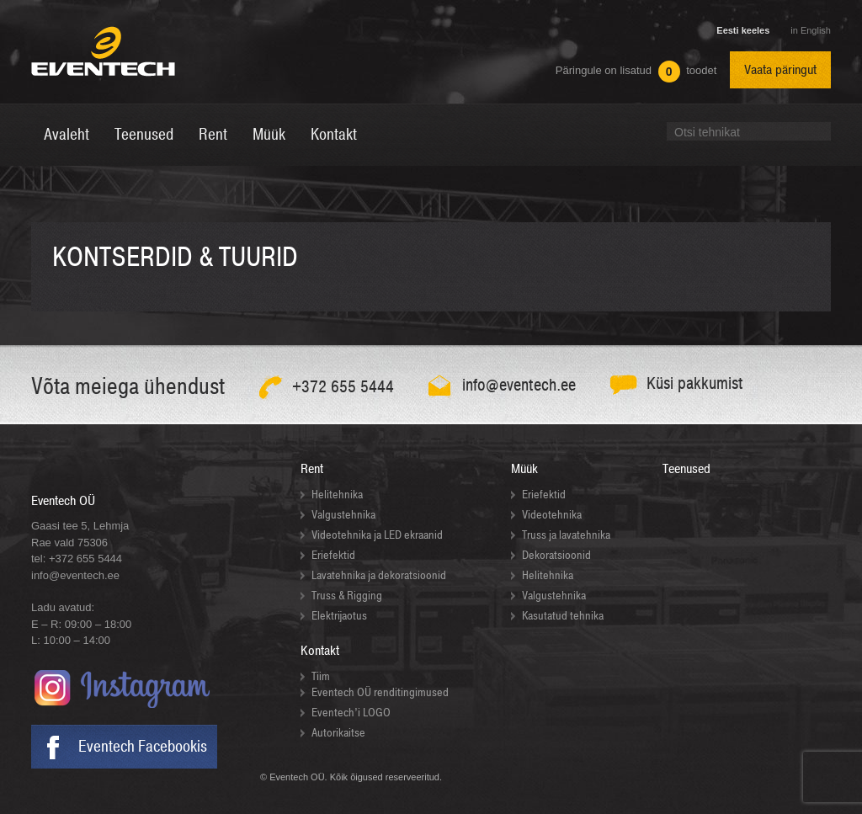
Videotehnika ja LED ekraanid (377, 535)
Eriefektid (333, 555)
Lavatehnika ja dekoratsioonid (378, 575)
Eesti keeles (742, 30)
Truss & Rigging (346, 596)
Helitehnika (337, 495)
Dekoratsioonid (556, 555)
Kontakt (320, 650)
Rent (312, 469)
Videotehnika (552, 515)
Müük (524, 469)
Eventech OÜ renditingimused (380, 692)
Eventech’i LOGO (351, 713)
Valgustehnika (343, 515)
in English (810, 30)
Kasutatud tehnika (563, 616)
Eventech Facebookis (142, 747)
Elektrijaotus (339, 616)
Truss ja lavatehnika (566, 535)
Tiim (320, 676)
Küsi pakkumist (694, 383)
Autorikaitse (338, 733)
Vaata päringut (780, 70)
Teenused (686, 469)
